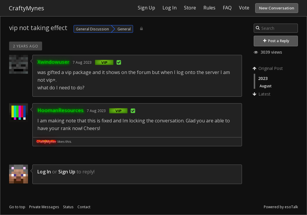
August (266, 85)
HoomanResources (60, 110)
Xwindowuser (53, 61)
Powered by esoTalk (281, 206)
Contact (83, 206)
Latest (262, 94)
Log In (44, 171)
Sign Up (66, 171)
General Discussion (92, 29)
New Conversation (276, 8)
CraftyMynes (26, 8)
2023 (263, 78)
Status (68, 206)
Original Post (268, 68)
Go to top (17, 206)
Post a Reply (276, 40)
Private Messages (44, 206)
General (124, 29)
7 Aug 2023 (82, 62)
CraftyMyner (46, 141)
